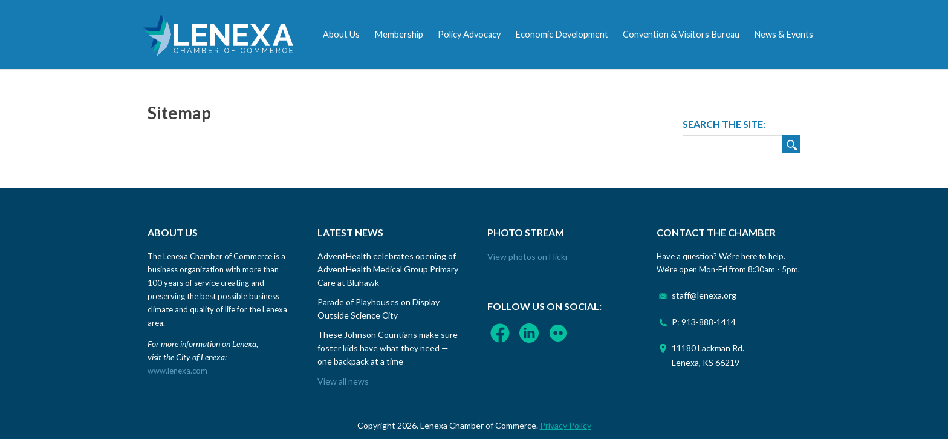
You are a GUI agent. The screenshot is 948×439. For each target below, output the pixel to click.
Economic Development (561, 34)
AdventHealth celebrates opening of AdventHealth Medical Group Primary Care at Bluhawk (387, 269)
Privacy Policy (565, 425)
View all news (343, 381)
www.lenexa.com (177, 370)
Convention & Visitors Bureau (681, 34)
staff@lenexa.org (704, 295)
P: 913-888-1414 (704, 322)
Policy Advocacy (469, 34)
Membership (398, 34)
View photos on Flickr (527, 256)
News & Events (783, 34)
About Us (341, 34)
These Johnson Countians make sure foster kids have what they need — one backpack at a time (387, 347)
